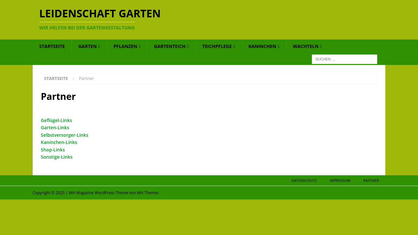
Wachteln (305, 46)
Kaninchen (262, 46)
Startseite (52, 46)
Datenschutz (304, 180)
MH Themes (148, 193)
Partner (371, 180)
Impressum (340, 180)
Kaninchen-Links (59, 142)
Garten (87, 46)
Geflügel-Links (56, 120)
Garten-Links (55, 127)
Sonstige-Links (56, 157)
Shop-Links (53, 150)
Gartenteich (169, 46)
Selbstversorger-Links (64, 135)
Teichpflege (217, 46)
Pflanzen (125, 46)
